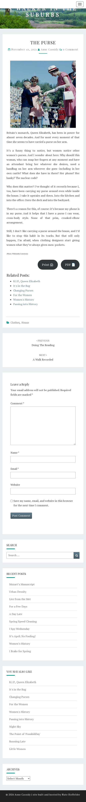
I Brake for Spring (20, 651)
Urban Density (17, 592)
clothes (15, 322)
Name (14, 452)
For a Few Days (18, 606)
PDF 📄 (70, 265)
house (25, 322)
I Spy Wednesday (19, 629)
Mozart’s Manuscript (22, 584)
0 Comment (70, 49)
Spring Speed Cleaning (23, 621)
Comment (17, 403)
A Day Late (15, 614)
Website (15, 485)
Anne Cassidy (49, 49)
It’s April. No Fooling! (22, 636)
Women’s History (19, 643)
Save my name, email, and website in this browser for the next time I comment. (43, 503)
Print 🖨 (48, 265)
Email (14, 469)
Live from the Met (20, 599)
